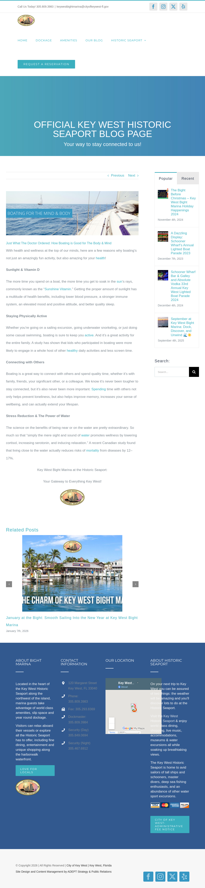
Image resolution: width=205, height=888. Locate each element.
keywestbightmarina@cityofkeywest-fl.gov (83, 6)
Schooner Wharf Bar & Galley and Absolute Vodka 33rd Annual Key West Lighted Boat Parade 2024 (183, 286)
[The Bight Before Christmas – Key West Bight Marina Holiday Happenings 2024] (163, 192)
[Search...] (172, 372)
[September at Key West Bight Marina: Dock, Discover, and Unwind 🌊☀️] (163, 321)
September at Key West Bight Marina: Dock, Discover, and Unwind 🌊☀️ (182, 327)
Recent (188, 179)
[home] (28, 783)
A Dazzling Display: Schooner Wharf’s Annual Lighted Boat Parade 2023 (182, 243)
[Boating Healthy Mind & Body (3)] (72, 213)
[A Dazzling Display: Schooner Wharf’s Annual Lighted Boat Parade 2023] (163, 235)
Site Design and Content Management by (41, 871)
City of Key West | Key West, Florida (89, 865)
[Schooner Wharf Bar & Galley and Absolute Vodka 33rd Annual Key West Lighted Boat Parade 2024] (163, 274)
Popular (166, 179)
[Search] (194, 372)
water (85, 435)
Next (131, 175)
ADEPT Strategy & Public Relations (89, 871)
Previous (117, 175)
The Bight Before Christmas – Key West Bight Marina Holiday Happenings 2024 (183, 202)
